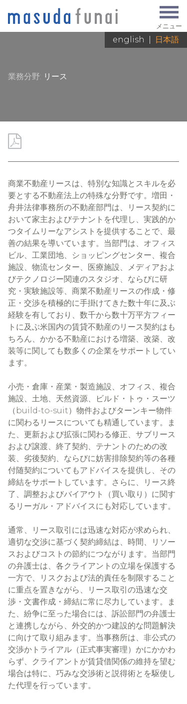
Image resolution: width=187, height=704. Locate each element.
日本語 (167, 39)
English (129, 39)
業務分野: (24, 76)
